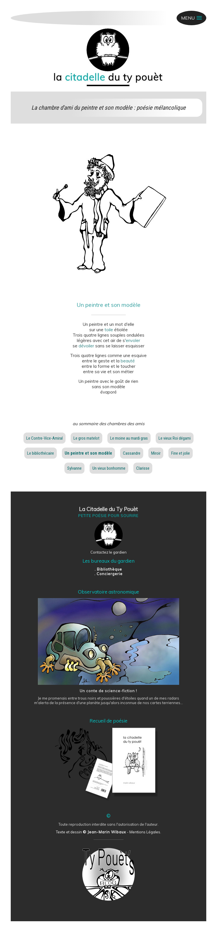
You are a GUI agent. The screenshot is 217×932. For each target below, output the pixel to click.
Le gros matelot (86, 438)
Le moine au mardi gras (129, 438)
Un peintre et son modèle (88, 453)
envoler (133, 343)
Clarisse (142, 468)
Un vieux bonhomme (108, 468)
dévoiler (86, 349)
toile (109, 333)
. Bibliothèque (108, 569)
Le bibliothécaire (40, 453)
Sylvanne (74, 468)
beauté (128, 364)
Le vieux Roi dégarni (175, 438)
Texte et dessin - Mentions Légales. (108, 832)
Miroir (155, 453)
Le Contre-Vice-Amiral (44, 438)
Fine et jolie (180, 453)
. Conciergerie (108, 573)
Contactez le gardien (108, 552)
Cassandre (131, 453)
